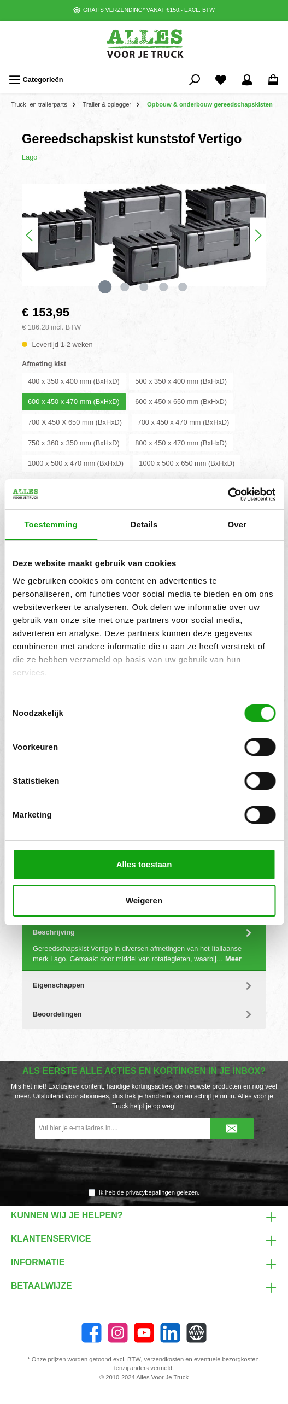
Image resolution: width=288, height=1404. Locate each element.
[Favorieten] (221, 80)
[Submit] (232, 1128)
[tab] (144, 944)
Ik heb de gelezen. (149, 1192)
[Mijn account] (247, 80)
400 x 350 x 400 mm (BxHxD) (74, 381)
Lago (29, 157)
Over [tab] (237, 524)
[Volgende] (258, 235)
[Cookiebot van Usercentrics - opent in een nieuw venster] (227, 494)
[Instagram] (117, 1332)
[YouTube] (144, 1332)
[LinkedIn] (170, 1332)
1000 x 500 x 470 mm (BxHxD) (76, 463)
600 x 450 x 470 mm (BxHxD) (74, 401)
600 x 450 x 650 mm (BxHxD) (181, 401)
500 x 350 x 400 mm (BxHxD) (181, 381)
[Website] (196, 1332)
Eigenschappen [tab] (144, 985)
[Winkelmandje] (273, 80)
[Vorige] (30, 235)
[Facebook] (91, 1332)
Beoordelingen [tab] (144, 1014)
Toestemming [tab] (51, 524)
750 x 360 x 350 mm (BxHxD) (74, 443)
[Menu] (36, 80)
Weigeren (144, 900)
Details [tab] (144, 524)
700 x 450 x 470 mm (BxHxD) (184, 422)
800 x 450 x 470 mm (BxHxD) (181, 443)
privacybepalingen (150, 1192)
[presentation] (144, 1164)
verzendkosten (164, 1359)
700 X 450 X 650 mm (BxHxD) (75, 422)
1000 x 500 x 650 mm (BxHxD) (186, 463)
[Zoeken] (194, 80)
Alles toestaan (144, 864)
